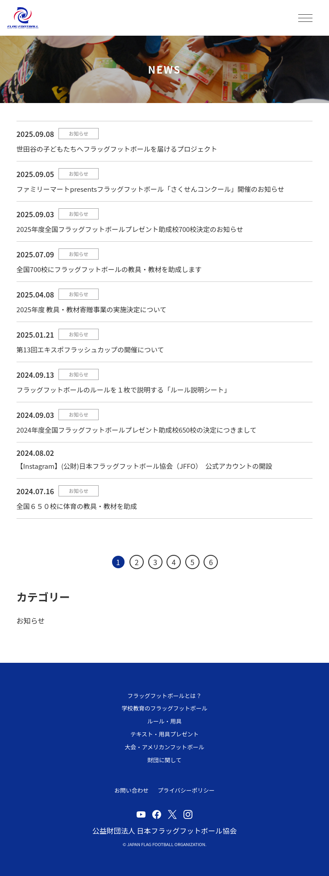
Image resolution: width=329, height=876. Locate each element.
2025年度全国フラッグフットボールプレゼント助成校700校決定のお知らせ (130, 229)
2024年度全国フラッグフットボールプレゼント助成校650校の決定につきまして (137, 429)
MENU (305, 18)
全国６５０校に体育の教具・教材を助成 (77, 506)
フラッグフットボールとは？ (164, 695)
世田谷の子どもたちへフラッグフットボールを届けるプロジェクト (117, 148)
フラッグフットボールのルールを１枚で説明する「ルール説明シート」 (124, 389)
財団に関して (164, 760)
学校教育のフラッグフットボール (165, 708)
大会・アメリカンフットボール (164, 747)
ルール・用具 (164, 721)
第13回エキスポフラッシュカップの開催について (90, 349)
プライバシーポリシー (186, 790)
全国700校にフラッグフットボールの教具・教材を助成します (109, 269)
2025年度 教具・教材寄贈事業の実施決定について (92, 309)
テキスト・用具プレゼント (164, 734)
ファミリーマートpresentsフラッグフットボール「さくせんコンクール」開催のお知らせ (150, 189)
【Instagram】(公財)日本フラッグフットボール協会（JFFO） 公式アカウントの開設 (144, 466)
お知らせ (78, 133)
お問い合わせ (131, 790)
